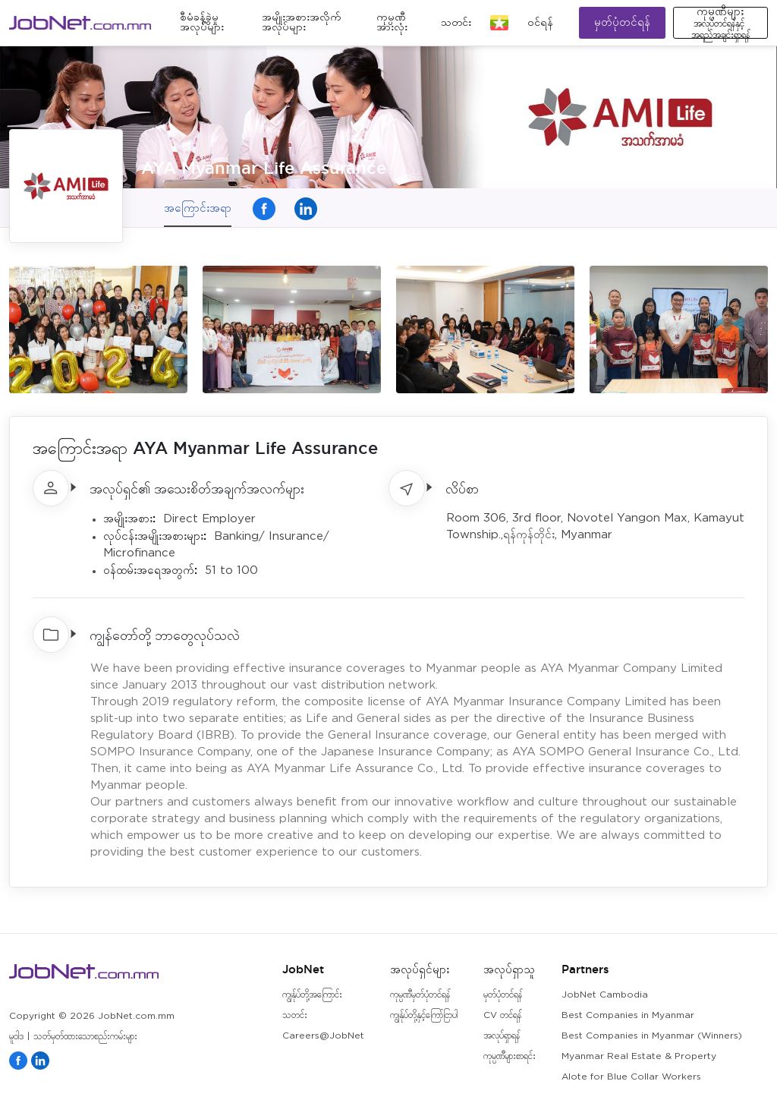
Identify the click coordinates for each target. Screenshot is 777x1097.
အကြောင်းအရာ (197, 207)
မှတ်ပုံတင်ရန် (622, 22)
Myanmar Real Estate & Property (639, 1056)
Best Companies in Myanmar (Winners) (652, 1036)
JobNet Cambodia (605, 995)
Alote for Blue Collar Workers (631, 1077)
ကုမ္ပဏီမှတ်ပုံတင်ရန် (420, 995)
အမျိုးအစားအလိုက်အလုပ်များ (301, 22)
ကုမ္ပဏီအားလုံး (391, 22)
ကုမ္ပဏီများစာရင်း (509, 1056)
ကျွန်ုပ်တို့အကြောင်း (312, 995)
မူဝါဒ (16, 1036)
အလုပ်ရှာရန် (501, 1036)
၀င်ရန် (540, 22)
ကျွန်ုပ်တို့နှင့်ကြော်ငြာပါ (424, 1015)
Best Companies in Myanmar (628, 1015)
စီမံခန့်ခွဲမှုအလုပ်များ (202, 22)
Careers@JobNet (323, 1036)
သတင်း (456, 22)
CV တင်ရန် (502, 1015)
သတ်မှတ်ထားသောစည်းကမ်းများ (85, 1036)
